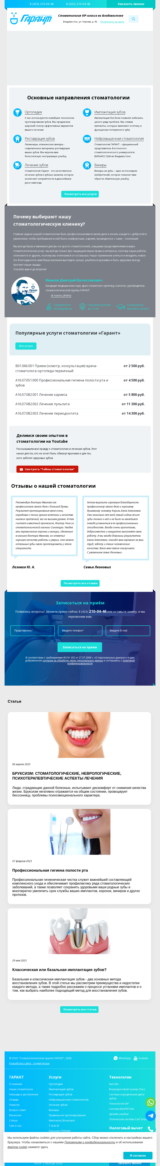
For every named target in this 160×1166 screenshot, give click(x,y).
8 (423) (92, 612)
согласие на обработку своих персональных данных (72, 660)
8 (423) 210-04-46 (42, 4)
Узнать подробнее (91, 64)
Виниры (100, 165)
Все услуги (26, 345)
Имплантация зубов (109, 112)
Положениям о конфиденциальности (89, 1142)
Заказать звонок (131, 4)
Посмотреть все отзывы (81, 583)
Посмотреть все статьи (79, 1009)
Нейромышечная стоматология (119, 138)
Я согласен (138, 1155)
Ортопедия (33, 112)
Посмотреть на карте (112, 21)
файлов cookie (17, 1147)
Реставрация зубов (40, 138)
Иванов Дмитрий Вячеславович (74, 280)
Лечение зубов (36, 165)
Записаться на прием (80, 647)
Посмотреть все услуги (80, 194)
